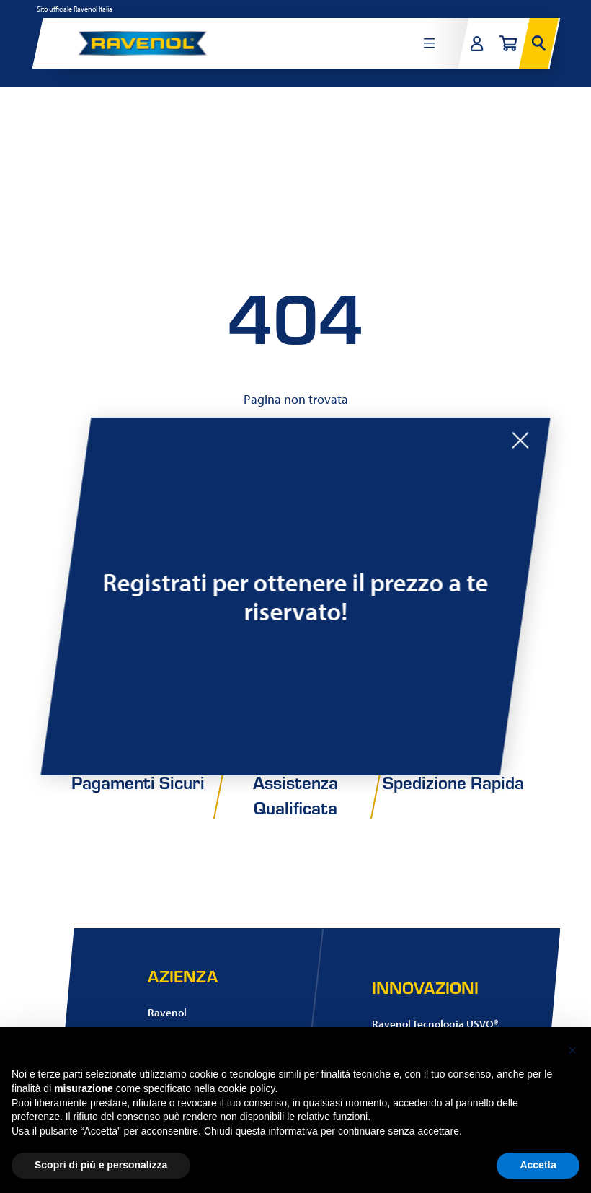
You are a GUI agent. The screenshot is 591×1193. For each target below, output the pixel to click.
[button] (572, 1050)
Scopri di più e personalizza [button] (101, 1165)
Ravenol (167, 1012)
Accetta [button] (538, 1165)
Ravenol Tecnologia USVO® (435, 1024)
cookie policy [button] (246, 1088)
